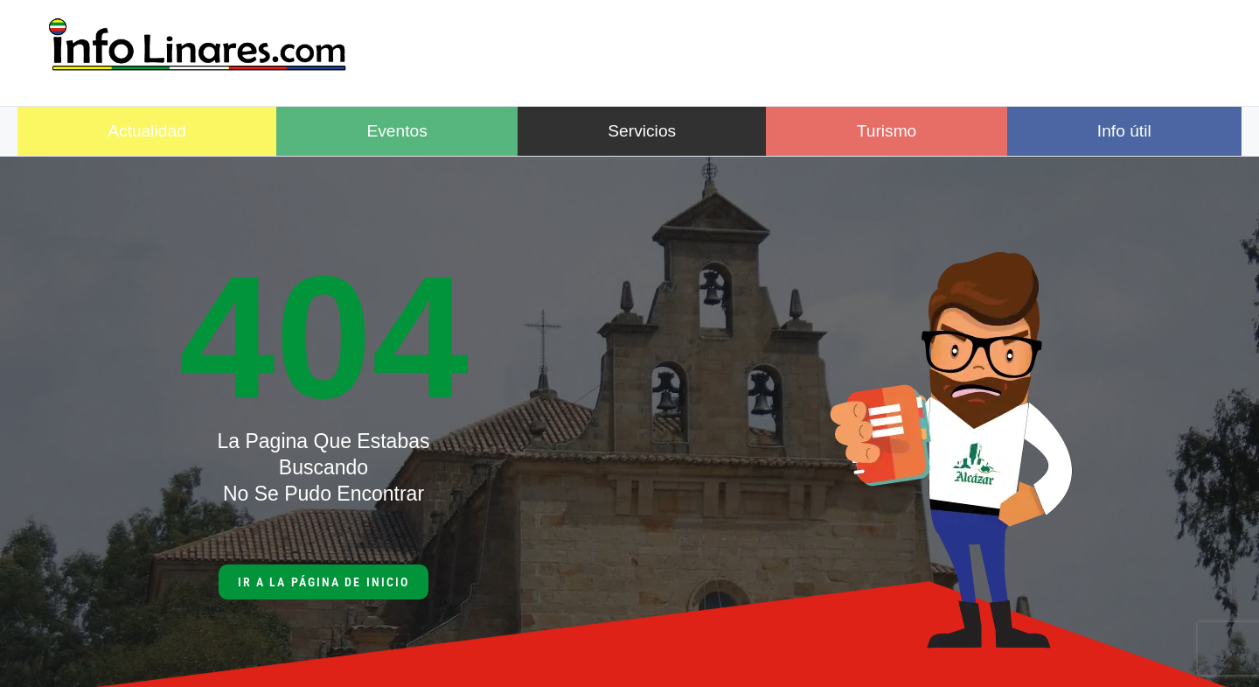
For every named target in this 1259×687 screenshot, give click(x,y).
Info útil (1124, 131)
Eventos (396, 131)
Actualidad (147, 131)
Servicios (642, 131)
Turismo (887, 131)
